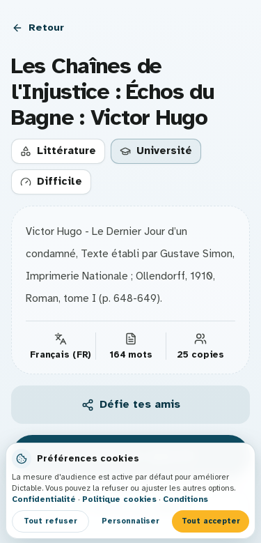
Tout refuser (50, 521)
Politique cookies (119, 499)
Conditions (185, 499)
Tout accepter (211, 521)
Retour (38, 27)
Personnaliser (130, 521)
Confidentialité (44, 499)
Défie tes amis (130, 404)
